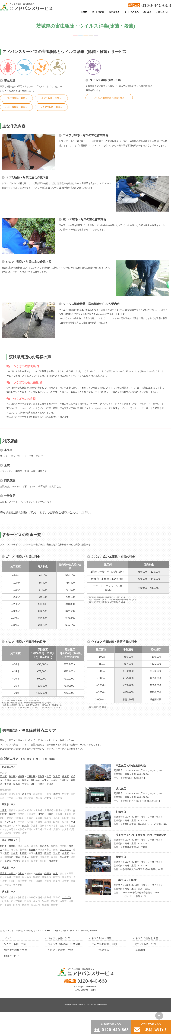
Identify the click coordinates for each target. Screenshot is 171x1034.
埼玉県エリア (8, 804)
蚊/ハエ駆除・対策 (145, 944)
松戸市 (47, 873)
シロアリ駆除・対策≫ (51, 107)
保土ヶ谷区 (65, 849)
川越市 (50, 814)
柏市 (55, 873)
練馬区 (16, 784)
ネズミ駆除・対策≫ (51, 98)
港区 (33, 784)
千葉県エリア (8, 867)
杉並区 (16, 780)
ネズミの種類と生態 (146, 938)
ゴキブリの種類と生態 (104, 944)
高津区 (47, 853)
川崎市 (14, 853)
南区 (6, 853)
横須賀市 (53, 861)
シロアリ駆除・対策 (15, 944)
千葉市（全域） (8, 873)
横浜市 (3, 845)
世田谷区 (35, 780)
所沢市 (25, 825)
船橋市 (38, 873)
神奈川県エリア (10, 840)
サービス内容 (98, 12)
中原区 (38, 853)
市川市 (21, 873)
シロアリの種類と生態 (60, 950)
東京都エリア (8, 766)
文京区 (25, 784)
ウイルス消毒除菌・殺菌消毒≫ (109, 97)
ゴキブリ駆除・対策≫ (16, 98)
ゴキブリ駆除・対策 (59, 938)
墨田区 (25, 780)
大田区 (50, 784)
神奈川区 (44, 845)
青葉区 (12, 845)
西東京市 (26, 794)
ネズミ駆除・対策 (101, 938)
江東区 (56, 776)
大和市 (16, 861)
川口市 (41, 814)
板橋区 (21, 776)
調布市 (56, 794)
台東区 (45, 780)
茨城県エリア (8, 891)
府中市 (47, 798)
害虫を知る (114, 12)
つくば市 (66, 897)
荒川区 (12, 776)
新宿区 (7, 780)
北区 (49, 776)
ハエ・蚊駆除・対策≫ (16, 107)
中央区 (54, 780)
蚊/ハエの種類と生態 (15, 950)
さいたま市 (10, 822)
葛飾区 (41, 776)
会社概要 (147, 12)
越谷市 (12, 814)
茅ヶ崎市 (64, 857)
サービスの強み (131, 12)
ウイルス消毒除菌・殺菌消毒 (64, 944)
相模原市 (8, 857)
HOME (84, 12)
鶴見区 (32, 849)
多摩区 (65, 853)
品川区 (65, 776)
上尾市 (3, 810)
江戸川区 (31, 776)
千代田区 (64, 780)
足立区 (3, 776)
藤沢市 (7, 861)
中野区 (7, 784)
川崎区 (23, 853)
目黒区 (41, 784)
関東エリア (30, 758)
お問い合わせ (162, 12)
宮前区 (56, 853)
